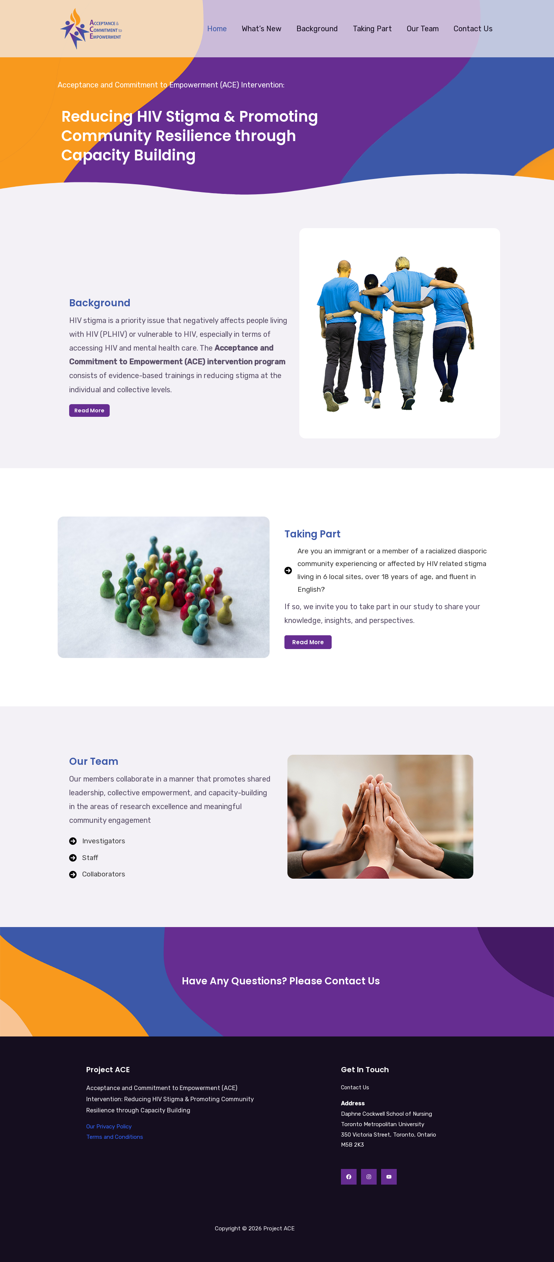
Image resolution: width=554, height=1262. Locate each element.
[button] (308, 644)
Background (317, 28)
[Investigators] (98, 840)
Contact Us (473, 28)
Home (217, 28)
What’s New (261, 28)
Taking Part (372, 28)
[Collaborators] (98, 875)
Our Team (423, 28)
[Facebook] (349, 1177)
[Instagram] (369, 1177)
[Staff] (84, 858)
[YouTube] (389, 1177)
